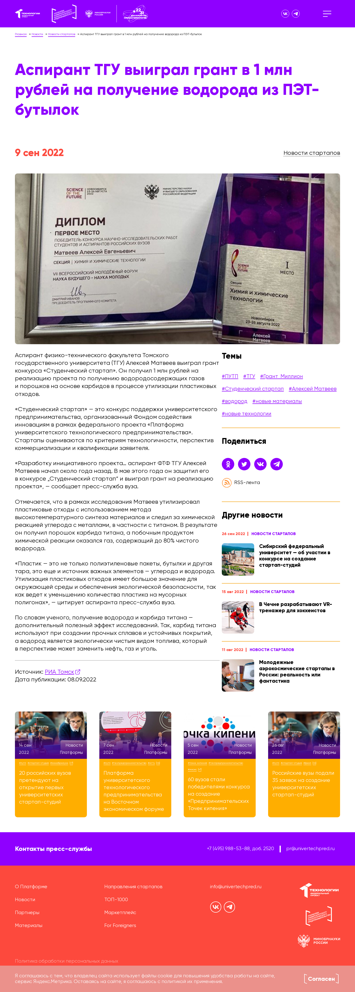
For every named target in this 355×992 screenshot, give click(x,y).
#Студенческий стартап (253, 389)
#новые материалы (277, 401)
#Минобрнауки (59, 763)
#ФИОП (307, 763)
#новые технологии (246, 414)
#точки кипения (197, 763)
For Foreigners (120, 925)
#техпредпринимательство (129, 763)
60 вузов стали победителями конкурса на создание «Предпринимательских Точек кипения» (219, 794)
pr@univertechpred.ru (310, 848)
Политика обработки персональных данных (66, 961)
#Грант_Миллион (281, 376)
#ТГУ (249, 376)
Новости (25, 899)
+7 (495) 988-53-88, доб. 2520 (240, 848)
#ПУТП (230, 376)
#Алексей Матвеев (313, 389)
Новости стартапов (273, 534)
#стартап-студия (38, 763)
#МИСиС (192, 769)
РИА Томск (59, 672)
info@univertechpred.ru (235, 886)
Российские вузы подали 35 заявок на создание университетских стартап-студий (303, 784)
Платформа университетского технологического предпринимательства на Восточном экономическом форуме (134, 791)
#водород (234, 401)
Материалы (28, 925)
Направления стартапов (133, 886)
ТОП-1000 (116, 899)
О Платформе (31, 886)
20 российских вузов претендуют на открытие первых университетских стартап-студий (45, 788)
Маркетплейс (120, 912)
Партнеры (27, 912)
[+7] (71, 763)
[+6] (158, 763)
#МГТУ (151, 763)
